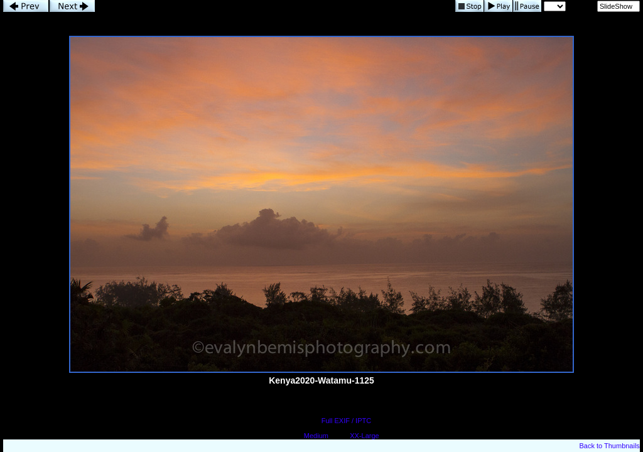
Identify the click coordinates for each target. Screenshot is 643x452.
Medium (316, 435)
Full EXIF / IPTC (346, 420)
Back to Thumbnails (609, 445)
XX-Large (364, 435)
